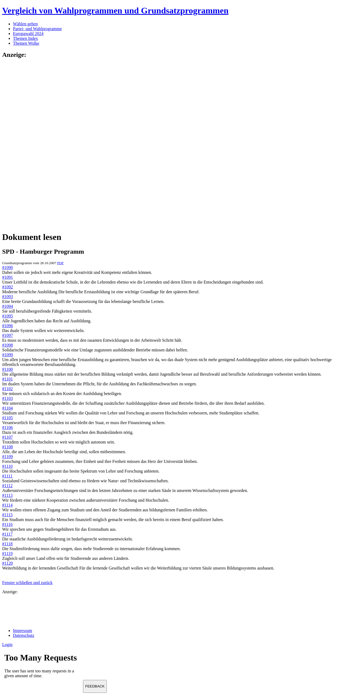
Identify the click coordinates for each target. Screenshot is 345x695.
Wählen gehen (25, 24)
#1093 (7, 296)
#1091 (7, 277)
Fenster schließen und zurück (27, 582)
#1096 (7, 325)
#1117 (7, 534)
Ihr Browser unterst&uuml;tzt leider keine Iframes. (42, 667)
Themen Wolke (26, 43)
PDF (60, 263)
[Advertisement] (23, 144)
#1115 (7, 514)
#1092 (7, 287)
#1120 (7, 563)
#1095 (7, 316)
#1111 (7, 476)
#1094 (7, 306)
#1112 (7, 485)
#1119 (7, 553)
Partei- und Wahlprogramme (37, 28)
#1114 (7, 505)
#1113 (7, 495)
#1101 (7, 379)
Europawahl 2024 (28, 33)
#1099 (7, 354)
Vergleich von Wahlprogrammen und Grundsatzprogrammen (115, 10)
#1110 (7, 466)
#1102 (7, 388)
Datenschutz (23, 635)
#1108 (7, 447)
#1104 (7, 408)
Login (7, 644)
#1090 (7, 267)
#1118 (7, 544)
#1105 (7, 417)
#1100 (7, 369)
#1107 (7, 437)
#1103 (7, 398)
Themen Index (25, 38)
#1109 (7, 456)
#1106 (7, 427)
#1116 (7, 524)
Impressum (22, 630)
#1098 (7, 345)
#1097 (7, 335)
